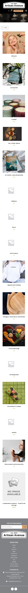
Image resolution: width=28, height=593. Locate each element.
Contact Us (14, 553)
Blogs (14, 551)
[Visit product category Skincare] (14, 45)
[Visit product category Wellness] (14, 193)
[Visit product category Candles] (14, 109)
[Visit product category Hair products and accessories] (14, 454)
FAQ (14, 560)
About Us (14, 549)
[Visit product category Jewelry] (14, 425)
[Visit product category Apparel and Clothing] (14, 274)
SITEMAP (14, 562)
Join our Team (14, 564)
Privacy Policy (14, 557)
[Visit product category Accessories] (14, 77)
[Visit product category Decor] (14, 219)
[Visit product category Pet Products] (14, 245)
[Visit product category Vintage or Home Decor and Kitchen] (14, 306)
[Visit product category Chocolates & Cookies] (14, 396)
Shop (14, 547)
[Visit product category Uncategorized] (14, 367)
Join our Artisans (14, 566)
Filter (4, 27)
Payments (14, 555)
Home (14, 545)
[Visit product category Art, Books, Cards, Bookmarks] (14, 164)
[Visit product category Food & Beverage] (14, 338)
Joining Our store (18, 10)
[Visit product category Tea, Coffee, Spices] (14, 137)
